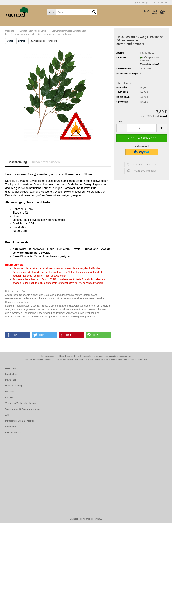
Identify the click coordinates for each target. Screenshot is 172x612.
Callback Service (13, 432)
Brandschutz (11, 374)
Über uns (9, 391)
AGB (7, 415)
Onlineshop (75, 519)
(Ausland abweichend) (149, 64)
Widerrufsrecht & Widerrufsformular (22, 409)
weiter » (11, 41)
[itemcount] (142, 128)
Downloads (10, 380)
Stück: (119, 121)
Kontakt (9, 397)
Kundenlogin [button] (141, 2)
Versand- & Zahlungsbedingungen (21, 403)
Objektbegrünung (13, 385)
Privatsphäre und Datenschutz (19, 421)
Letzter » (22, 41)
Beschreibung (17, 162)
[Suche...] (51, 12)
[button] (17, 335)
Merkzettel (160, 2)
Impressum (10, 426)
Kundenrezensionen (46, 162)
